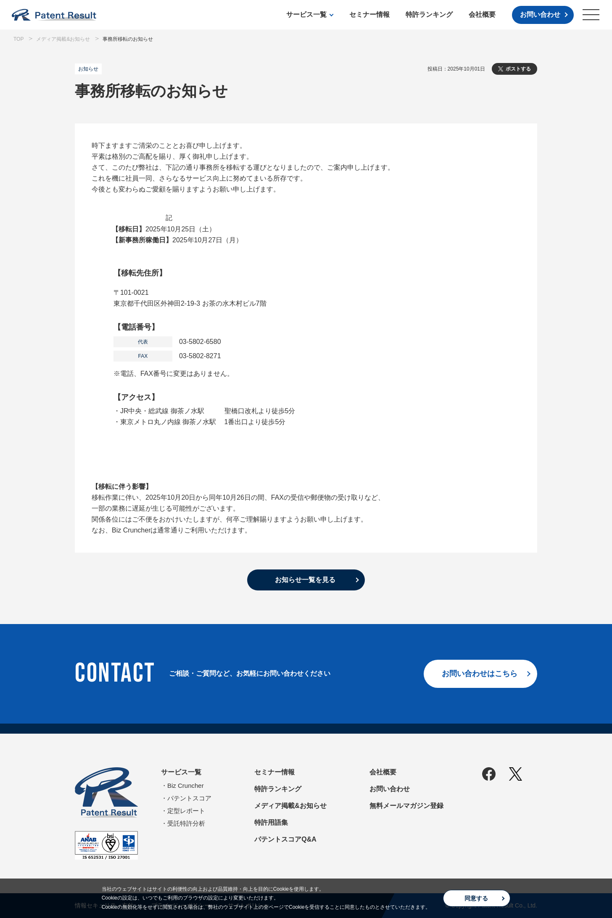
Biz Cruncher (185, 785)
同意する (476, 898)
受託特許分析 (186, 823)
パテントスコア (189, 798)
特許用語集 (271, 822)
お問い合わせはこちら (479, 673)
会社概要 (482, 14)
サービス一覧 (306, 14)
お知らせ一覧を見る (305, 579)
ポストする (518, 69)
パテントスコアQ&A (285, 839)
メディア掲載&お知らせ (290, 805)
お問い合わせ (540, 14)
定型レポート (186, 810)
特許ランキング (429, 14)
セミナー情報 (369, 14)
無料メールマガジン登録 (406, 805)
